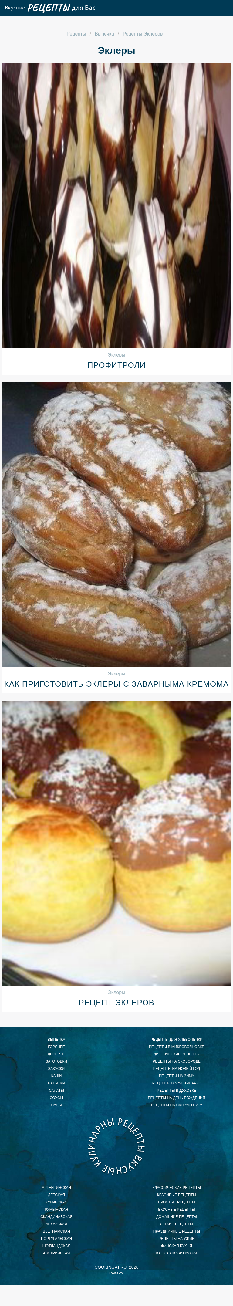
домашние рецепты (176, 1217)
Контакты (116, 1273)
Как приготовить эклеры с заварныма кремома (116, 684)
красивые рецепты (176, 1195)
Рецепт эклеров (116, 1002)
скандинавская (56, 1217)
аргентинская (56, 1188)
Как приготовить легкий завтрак (49, 8)
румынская (56, 1209)
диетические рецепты (177, 1054)
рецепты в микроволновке (176, 1047)
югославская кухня (176, 1253)
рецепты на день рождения (176, 1098)
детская (56, 1195)
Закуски (56, 1069)
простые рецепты (176, 1202)
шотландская (56, 1246)
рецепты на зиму (176, 1076)
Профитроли (116, 365)
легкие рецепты (176, 1224)
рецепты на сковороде (177, 1061)
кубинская (56, 1202)
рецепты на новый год (176, 1069)
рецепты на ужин (177, 1239)
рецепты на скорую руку (176, 1105)
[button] (225, 8)
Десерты (56, 1054)
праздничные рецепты (176, 1231)
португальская (56, 1239)
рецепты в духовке (176, 1090)
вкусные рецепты (176, 1209)
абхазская (56, 1224)
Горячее (56, 1047)
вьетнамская (56, 1231)
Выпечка (56, 1039)
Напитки (56, 1083)
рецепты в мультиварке (176, 1083)
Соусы (56, 1098)
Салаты (56, 1090)
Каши (56, 1076)
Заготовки (56, 1061)
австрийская (56, 1253)
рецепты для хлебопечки (176, 1039)
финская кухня (176, 1246)
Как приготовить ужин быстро (116, 1146)
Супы (56, 1105)
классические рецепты (176, 1188)
